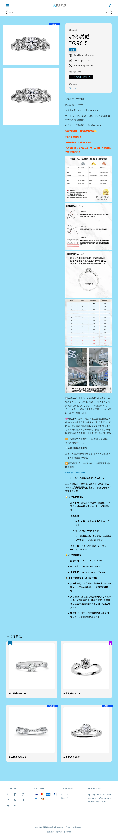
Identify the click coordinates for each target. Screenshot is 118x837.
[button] (7, 5)
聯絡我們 (64, 798)
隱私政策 (50, 832)
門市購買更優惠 (75, 72)
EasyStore (79, 827)
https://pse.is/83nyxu (75, 472)
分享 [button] (72, 88)
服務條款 (67, 832)
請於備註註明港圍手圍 (81, 77)
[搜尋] (108, 12)
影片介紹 (64, 794)
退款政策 (59, 832)
